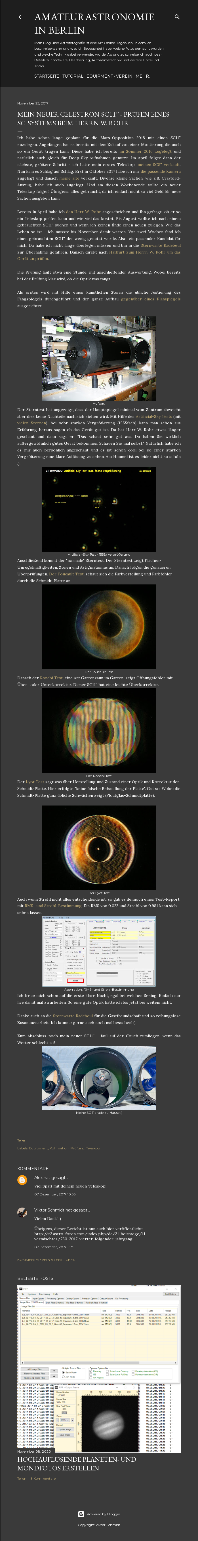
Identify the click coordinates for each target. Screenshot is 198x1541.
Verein (124, 76)
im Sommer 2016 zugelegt (145, 151)
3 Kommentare (43, 1478)
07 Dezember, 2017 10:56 (54, 1194)
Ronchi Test (51, 677)
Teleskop (93, 1148)
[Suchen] (177, 15)
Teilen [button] (21, 1140)
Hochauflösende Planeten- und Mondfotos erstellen (76, 1463)
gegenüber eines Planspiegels (151, 299)
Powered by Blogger (99, 1514)
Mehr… (143, 76)
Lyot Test (35, 781)
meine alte (69, 178)
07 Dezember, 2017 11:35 (54, 1247)
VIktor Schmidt (49, 1210)
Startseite (46, 76)
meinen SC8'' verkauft (159, 164)
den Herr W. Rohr (83, 211)
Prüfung (77, 1148)
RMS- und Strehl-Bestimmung (53, 905)
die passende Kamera (161, 171)
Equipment (100, 76)
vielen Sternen (31, 422)
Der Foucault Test (66, 574)
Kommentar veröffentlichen (46, 1260)
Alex (38, 1177)
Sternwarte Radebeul (161, 245)
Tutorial (72, 76)
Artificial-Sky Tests (154, 416)
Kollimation (59, 1148)
